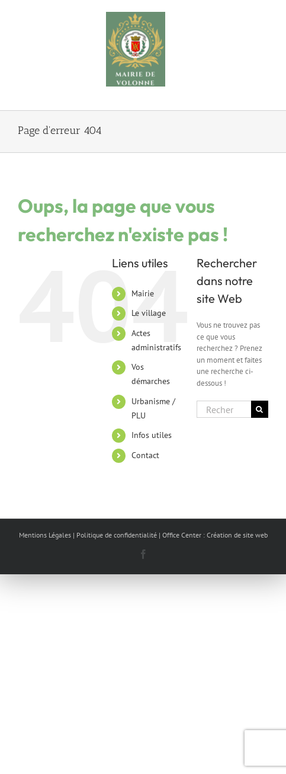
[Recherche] (259, 409)
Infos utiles (151, 435)
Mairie (142, 293)
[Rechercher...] (224, 409)
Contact (145, 455)
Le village (148, 313)
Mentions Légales (45, 534)
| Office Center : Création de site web (213, 534)
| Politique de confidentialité (115, 534)
